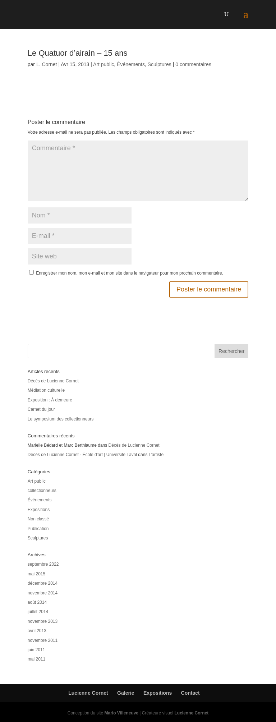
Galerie (125, 693)
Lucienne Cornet (88, 693)
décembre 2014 (43, 583)
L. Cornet (46, 64)
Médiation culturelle (46, 390)
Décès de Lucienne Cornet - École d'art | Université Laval (82, 454)
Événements (131, 64)
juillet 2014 (38, 611)
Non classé (38, 518)
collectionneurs (42, 490)
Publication (38, 528)
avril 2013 (37, 630)
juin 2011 (36, 649)
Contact (190, 693)
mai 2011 (36, 659)
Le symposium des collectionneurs (60, 419)
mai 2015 (36, 573)
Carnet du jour (41, 409)
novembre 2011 (43, 640)
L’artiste (156, 454)
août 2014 (37, 602)
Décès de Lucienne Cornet (53, 380)
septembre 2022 (43, 564)
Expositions (39, 509)
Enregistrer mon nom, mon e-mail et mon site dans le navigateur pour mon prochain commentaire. (129, 273)
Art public (103, 64)
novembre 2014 (43, 592)
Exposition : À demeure (50, 400)
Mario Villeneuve (121, 713)
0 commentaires (193, 64)
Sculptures (159, 64)
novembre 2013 (43, 621)
